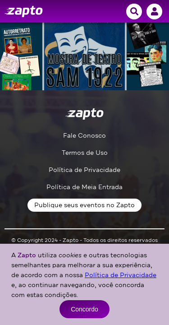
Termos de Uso (85, 153)
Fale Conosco (84, 135)
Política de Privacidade (84, 170)
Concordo (84, 309)
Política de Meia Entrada (84, 187)
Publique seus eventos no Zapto (84, 205)
